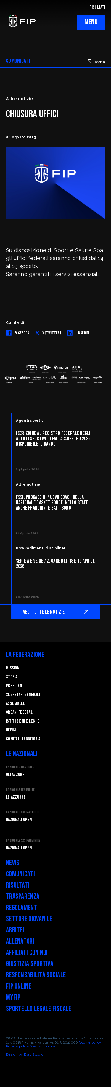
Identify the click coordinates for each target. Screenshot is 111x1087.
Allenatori (20, 941)
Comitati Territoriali (24, 739)
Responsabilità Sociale (36, 975)
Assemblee (15, 703)
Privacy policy (17, 1046)
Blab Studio (33, 1054)
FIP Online (18, 986)
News (12, 862)
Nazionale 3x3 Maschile (22, 812)
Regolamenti (22, 907)
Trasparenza (22, 896)
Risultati (18, 885)
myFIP (13, 997)
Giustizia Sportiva (29, 963)
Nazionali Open (19, 819)
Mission (12, 668)
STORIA (11, 677)
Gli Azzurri (15, 775)
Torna (96, 61)
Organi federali (19, 712)
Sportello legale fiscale (38, 1008)
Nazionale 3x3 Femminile (23, 840)
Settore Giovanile (29, 919)
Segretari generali (23, 694)
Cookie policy (90, 1042)
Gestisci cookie (42, 1046)
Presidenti (15, 686)
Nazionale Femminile (20, 790)
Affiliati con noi (27, 952)
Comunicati (20, 874)
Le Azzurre (16, 797)
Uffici (11, 730)
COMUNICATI (18, 60)
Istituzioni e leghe (22, 721)
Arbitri (15, 930)
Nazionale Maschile (20, 767)
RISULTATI (97, 7)
